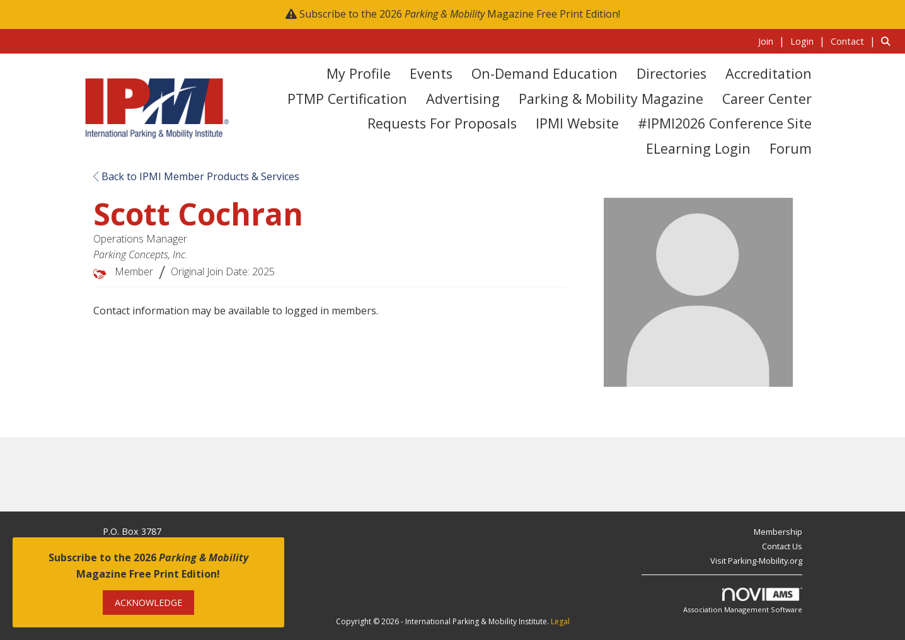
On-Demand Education (544, 73)
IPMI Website (577, 123)
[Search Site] (888, 41)
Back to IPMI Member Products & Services (196, 176)
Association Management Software (742, 601)
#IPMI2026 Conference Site (725, 123)
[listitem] (773, 41)
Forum (791, 148)
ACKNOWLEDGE (148, 603)
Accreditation (768, 73)
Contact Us (782, 546)
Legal (560, 621)
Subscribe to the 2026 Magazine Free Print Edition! (459, 14)
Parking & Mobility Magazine (611, 98)
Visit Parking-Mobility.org (756, 560)
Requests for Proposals (442, 123)
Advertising (463, 98)
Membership (778, 531)
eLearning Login (698, 148)
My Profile (358, 73)
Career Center (767, 98)
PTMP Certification (347, 98)
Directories (671, 73)
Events (431, 73)
